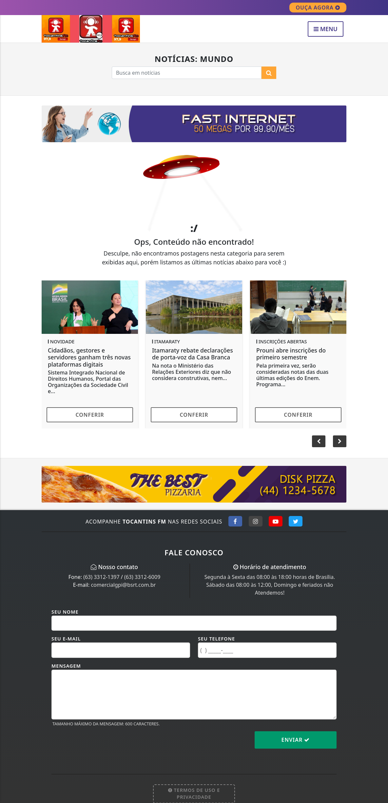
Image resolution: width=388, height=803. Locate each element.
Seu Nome (65, 612)
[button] (339, 441)
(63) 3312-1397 (101, 577)
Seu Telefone (216, 639)
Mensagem (66, 666)
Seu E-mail (66, 639)
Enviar (295, 739)
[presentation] (101, 745)
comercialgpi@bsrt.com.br (123, 584)
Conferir (89, 414)
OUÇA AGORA (318, 7)
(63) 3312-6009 (142, 577)
